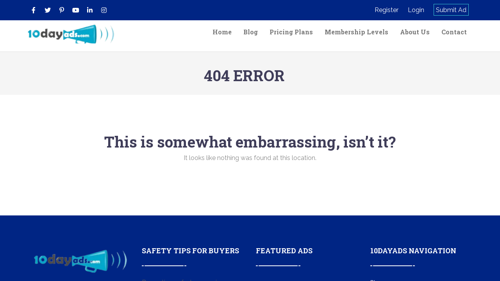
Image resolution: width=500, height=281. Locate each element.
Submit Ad (451, 10)
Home (222, 32)
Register (386, 10)
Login (416, 10)
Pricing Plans (291, 32)
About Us (415, 32)
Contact (454, 32)
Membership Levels (356, 32)
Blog (250, 32)
